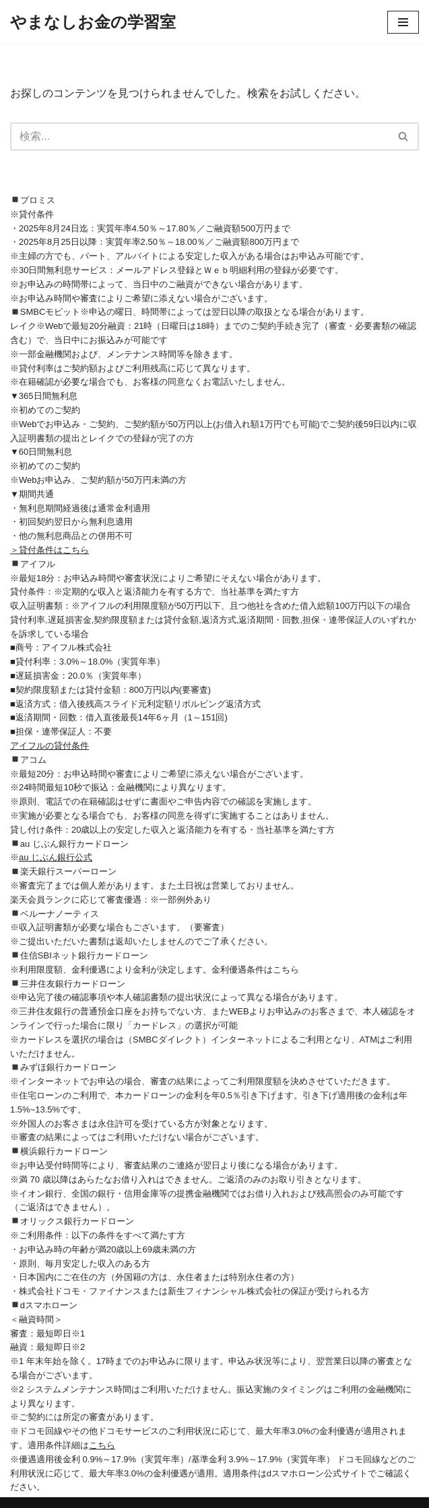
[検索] (199, 136)
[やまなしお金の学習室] (93, 22)
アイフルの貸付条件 (49, 746)
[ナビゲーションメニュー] (403, 22)
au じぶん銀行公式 (55, 857)
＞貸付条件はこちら (49, 550)
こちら (102, 1445)
